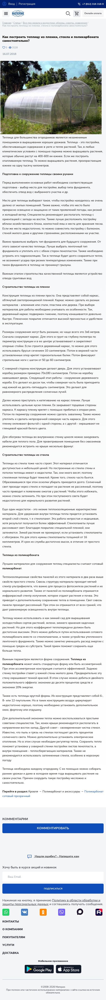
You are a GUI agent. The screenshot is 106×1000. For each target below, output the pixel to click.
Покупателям (13, 937)
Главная (6, 22)
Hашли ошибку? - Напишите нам (53, 856)
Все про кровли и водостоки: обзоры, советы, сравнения (55, 22)
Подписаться (53, 888)
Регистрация (27, 4)
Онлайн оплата (93, 13)
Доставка (10, 953)
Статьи (17, 22)
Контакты (10, 921)
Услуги (8, 945)
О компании (12, 929)
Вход (11, 4)
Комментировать (53, 828)
